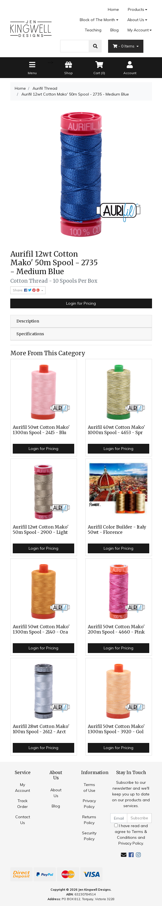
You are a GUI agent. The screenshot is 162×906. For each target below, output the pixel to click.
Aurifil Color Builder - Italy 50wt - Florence (117, 529)
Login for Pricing (81, 303)
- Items (124, 46)
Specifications (30, 333)
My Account (22, 787)
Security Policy (89, 835)
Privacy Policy (89, 803)
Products (136, 9)
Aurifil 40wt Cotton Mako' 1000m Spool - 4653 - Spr (116, 430)
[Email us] (123, 854)
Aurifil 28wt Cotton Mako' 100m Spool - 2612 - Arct (41, 729)
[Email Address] (119, 818)
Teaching (93, 29)
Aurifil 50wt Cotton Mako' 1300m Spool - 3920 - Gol (116, 729)
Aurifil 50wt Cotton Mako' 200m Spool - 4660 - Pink (116, 629)
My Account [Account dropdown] (138, 29)
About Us (135, 19)
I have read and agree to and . (131, 834)
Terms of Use (89, 787)
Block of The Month (97, 19)
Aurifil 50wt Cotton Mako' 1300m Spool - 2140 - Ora (41, 629)
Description (27, 321)
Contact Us (22, 819)
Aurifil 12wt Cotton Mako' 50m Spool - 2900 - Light (41, 529)
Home (113, 9)
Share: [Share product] (27, 290)
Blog (114, 29)
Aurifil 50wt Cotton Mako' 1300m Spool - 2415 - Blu (41, 430)
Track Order (22, 803)
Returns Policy (89, 819)
